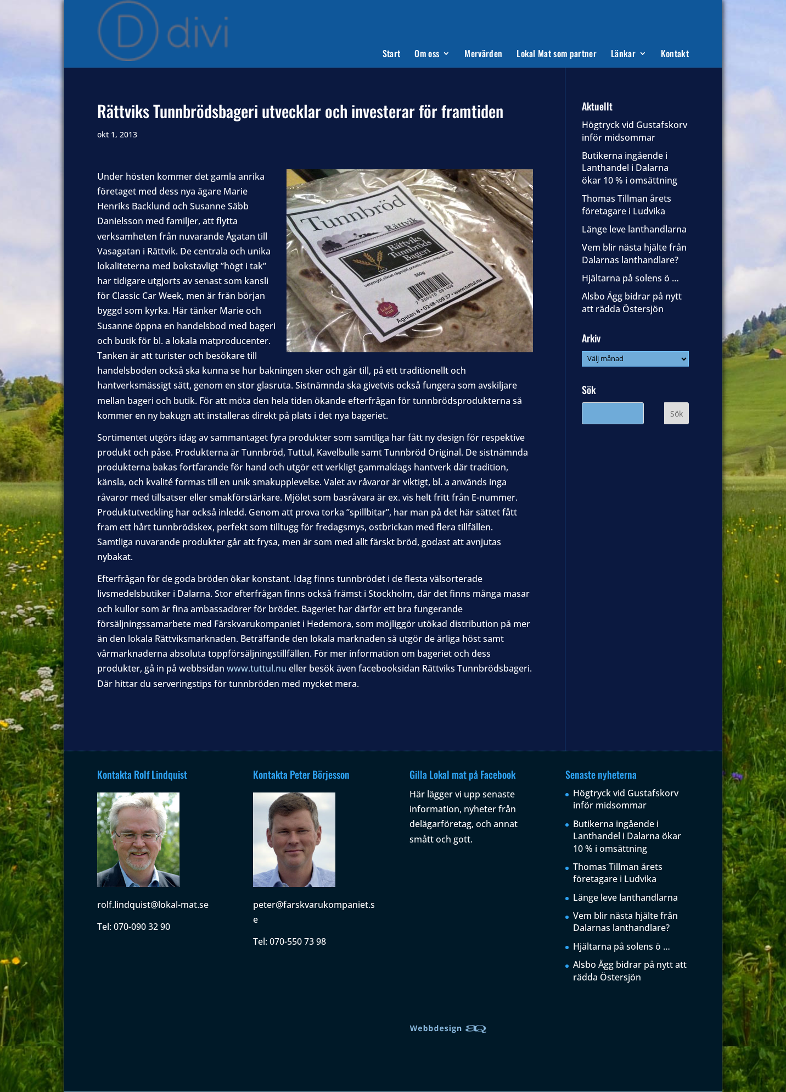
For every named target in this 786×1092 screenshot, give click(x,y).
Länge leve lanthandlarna (634, 229)
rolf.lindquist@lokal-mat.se (153, 905)
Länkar (623, 54)
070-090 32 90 (142, 927)
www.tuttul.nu (257, 668)
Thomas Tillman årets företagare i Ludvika (626, 204)
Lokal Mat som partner (556, 54)
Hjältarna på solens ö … (630, 278)
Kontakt (675, 54)
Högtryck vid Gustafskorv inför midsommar (634, 131)
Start (392, 54)
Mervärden (483, 54)
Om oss (426, 54)
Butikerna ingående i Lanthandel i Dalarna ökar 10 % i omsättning (629, 167)
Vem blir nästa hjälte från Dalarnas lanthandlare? (634, 253)
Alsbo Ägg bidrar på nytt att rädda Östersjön (632, 302)
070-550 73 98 (298, 941)
